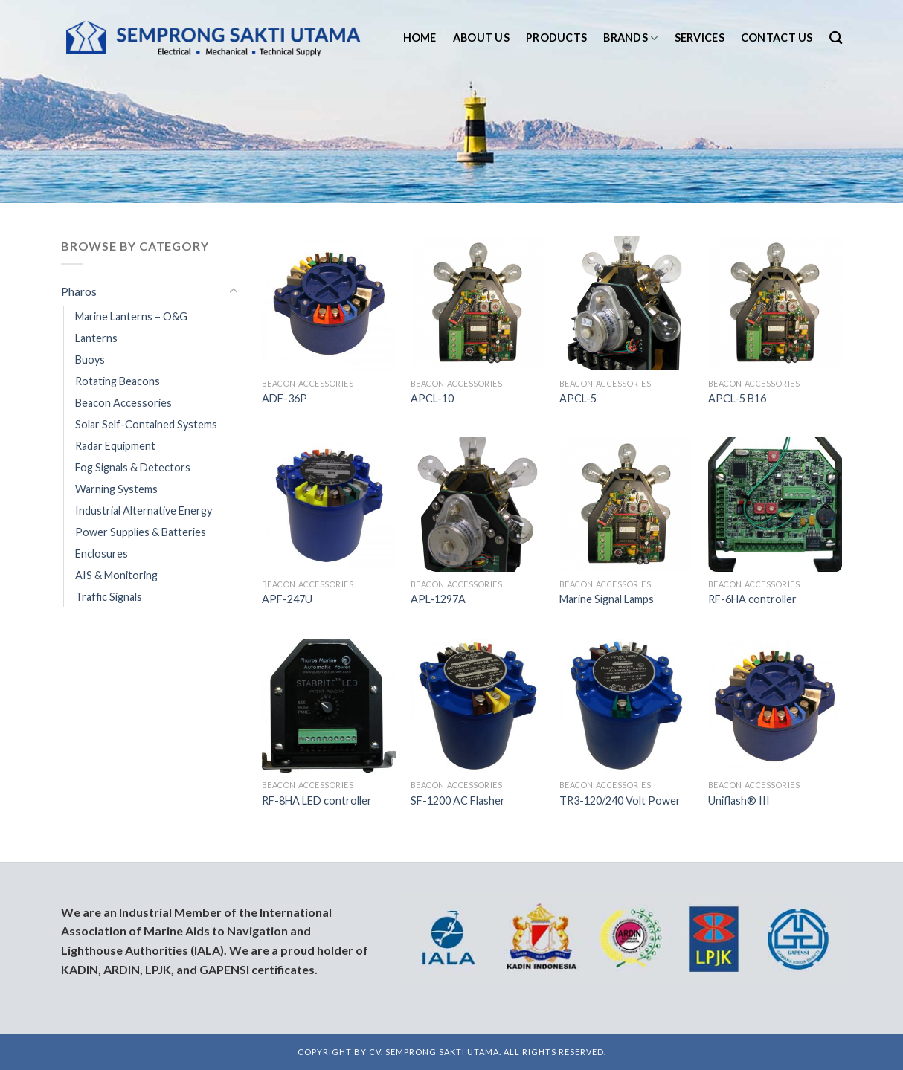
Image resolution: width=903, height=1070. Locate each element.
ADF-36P (284, 398)
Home (420, 37)
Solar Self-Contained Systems (146, 424)
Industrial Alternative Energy (143, 510)
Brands (630, 38)
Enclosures (101, 553)
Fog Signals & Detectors (132, 467)
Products (556, 37)
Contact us (777, 37)
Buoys (90, 359)
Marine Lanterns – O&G (131, 316)
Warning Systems (116, 489)
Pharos (79, 291)
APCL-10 (432, 398)
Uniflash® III (739, 800)
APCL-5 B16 (737, 398)
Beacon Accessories (123, 402)
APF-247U (287, 599)
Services (699, 37)
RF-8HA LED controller (317, 800)
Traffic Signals (108, 596)
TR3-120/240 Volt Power (620, 800)
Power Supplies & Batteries (140, 532)
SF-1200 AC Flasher (458, 800)
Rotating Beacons (117, 381)
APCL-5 (578, 398)
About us (481, 37)
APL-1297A (438, 599)
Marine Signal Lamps (606, 599)
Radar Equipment (115, 445)
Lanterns (96, 338)
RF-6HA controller (752, 599)
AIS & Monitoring (116, 575)
